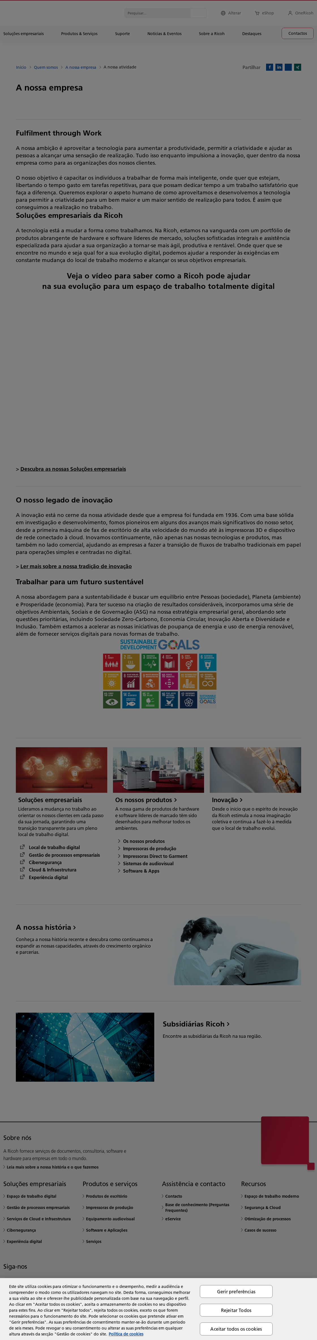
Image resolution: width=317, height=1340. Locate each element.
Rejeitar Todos (236, 1310)
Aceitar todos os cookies (236, 1329)
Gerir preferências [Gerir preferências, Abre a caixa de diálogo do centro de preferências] (236, 1291)
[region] (158, 1309)
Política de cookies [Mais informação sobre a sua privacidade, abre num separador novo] (126, 1334)
